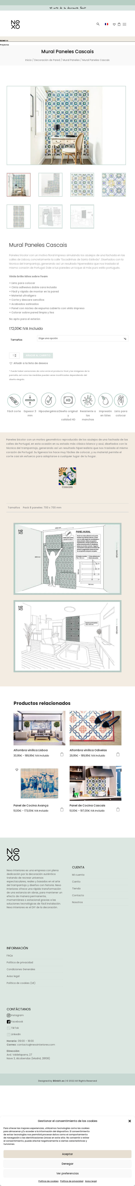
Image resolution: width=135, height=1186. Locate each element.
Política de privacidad (71, 1181)
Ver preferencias (67, 1173)
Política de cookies (48, 1181)
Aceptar (67, 1154)
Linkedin (16, 1082)
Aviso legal (91, 1181)
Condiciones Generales (21, 1017)
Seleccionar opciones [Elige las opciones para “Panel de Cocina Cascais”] (117, 844)
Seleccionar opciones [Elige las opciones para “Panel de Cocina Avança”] (61, 844)
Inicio (28, 60)
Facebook (17, 1069)
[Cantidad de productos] (14, 356)
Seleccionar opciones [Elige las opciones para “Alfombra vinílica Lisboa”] (61, 771)
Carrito (76, 916)
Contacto (78, 930)
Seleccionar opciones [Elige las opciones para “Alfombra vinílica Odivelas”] (117, 771)
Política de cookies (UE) (21, 1031)
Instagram (17, 1063)
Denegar (67, 1164)
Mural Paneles (71, 60)
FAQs (10, 1003)
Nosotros (77, 937)
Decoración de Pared (47, 60)
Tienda (76, 923)
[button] (129, 1121)
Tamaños (16, 340)
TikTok (15, 1076)
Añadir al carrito (38, 355)
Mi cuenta (78, 909)
